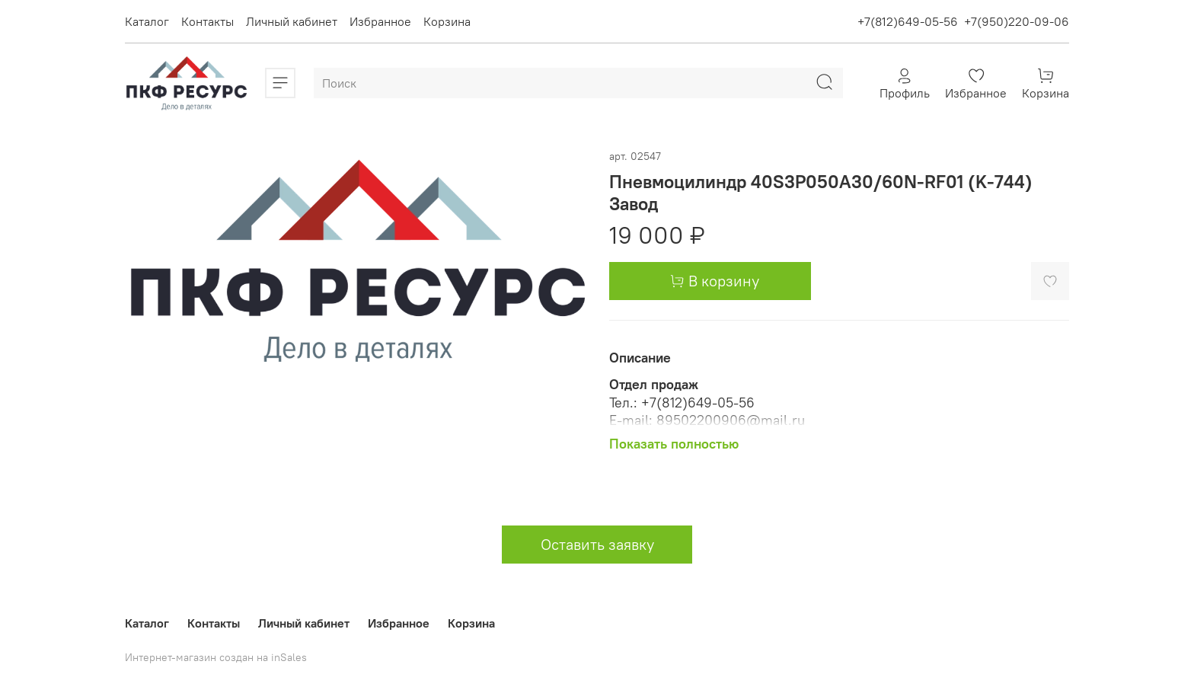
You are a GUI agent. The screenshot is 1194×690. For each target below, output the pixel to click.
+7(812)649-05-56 (907, 21)
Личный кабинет (291, 21)
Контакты (207, 21)
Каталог (147, 21)
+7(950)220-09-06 (1016, 21)
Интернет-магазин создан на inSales (216, 657)
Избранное (380, 21)
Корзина (447, 21)
